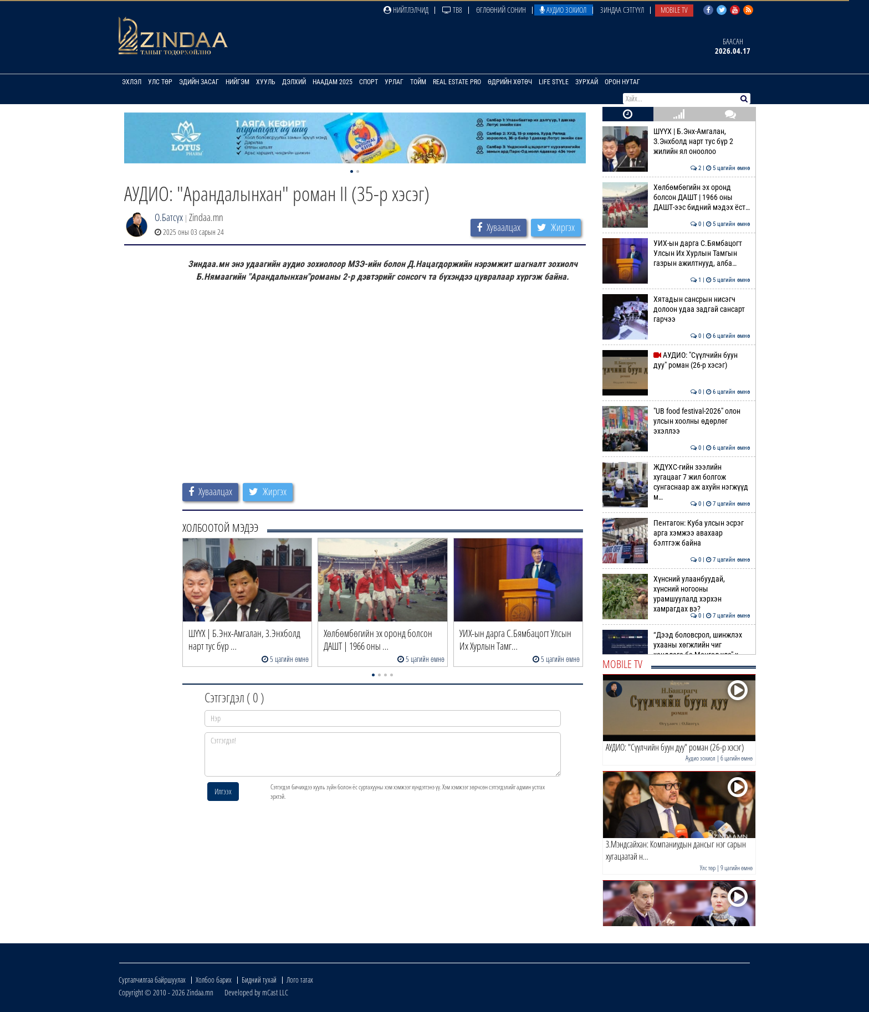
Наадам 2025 (332, 82)
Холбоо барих (214, 979)
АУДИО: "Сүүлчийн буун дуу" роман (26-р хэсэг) (676, 360)
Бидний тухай (259, 979)
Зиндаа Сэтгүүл (622, 9)
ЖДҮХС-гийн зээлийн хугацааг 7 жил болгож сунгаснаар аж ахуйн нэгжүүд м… (676, 482)
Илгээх (223, 791)
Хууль (265, 82)
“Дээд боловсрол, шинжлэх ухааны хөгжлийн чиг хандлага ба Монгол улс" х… (676, 645)
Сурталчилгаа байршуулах (152, 979)
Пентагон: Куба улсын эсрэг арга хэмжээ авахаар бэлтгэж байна (676, 533)
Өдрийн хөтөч (510, 82)
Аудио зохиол (563, 9)
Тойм (418, 82)
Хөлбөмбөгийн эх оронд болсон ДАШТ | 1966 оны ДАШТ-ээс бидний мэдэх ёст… (676, 197)
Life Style (554, 82)
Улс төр (160, 82)
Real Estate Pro (457, 82)
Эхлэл (131, 82)
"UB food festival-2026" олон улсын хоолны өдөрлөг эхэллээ (676, 421)
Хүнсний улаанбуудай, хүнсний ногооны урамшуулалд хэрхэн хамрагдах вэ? (676, 594)
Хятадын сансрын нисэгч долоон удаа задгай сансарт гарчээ (676, 309)
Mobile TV (674, 9)
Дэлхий (294, 82)
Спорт (368, 82)
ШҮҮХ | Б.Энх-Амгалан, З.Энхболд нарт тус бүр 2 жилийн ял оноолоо (676, 141)
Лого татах (300, 979)
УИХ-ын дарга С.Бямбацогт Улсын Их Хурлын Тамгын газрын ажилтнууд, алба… (676, 253)
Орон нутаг (622, 82)
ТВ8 (452, 9)
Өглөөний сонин (501, 9)
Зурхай (586, 82)
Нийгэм (237, 82)
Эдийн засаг (199, 82)
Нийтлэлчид (406, 9)
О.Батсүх (169, 217)
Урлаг (394, 82)
